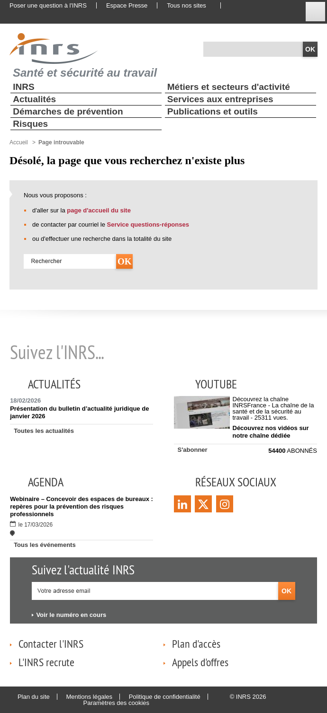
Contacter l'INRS (50, 643)
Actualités (34, 99)
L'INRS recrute (46, 662)
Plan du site (34, 696)
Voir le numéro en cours (71, 614)
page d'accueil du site (99, 210)
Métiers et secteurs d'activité (228, 86)
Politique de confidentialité (164, 696)
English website (236, 5)
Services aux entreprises (220, 99)
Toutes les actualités (44, 430)
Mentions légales (89, 696)
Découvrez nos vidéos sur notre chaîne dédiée (271, 431)
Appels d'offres (200, 662)
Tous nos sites (186, 5)
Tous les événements (45, 544)
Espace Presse (126, 5)
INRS (23, 86)
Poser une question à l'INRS (48, 5)
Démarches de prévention (68, 111)
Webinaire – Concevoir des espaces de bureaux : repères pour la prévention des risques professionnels (81, 506)
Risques (30, 123)
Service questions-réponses (148, 224)
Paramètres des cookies (116, 702)
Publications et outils (212, 111)
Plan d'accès (196, 643)
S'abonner (193, 449)
